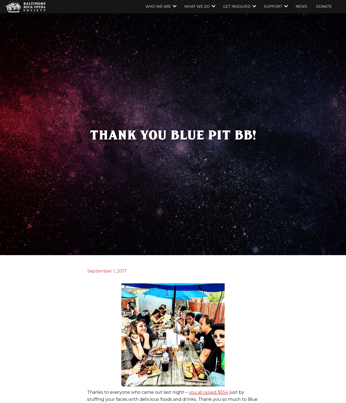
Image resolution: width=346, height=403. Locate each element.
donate (324, 6)
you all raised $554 (208, 392)
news (301, 6)
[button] (160, 6)
